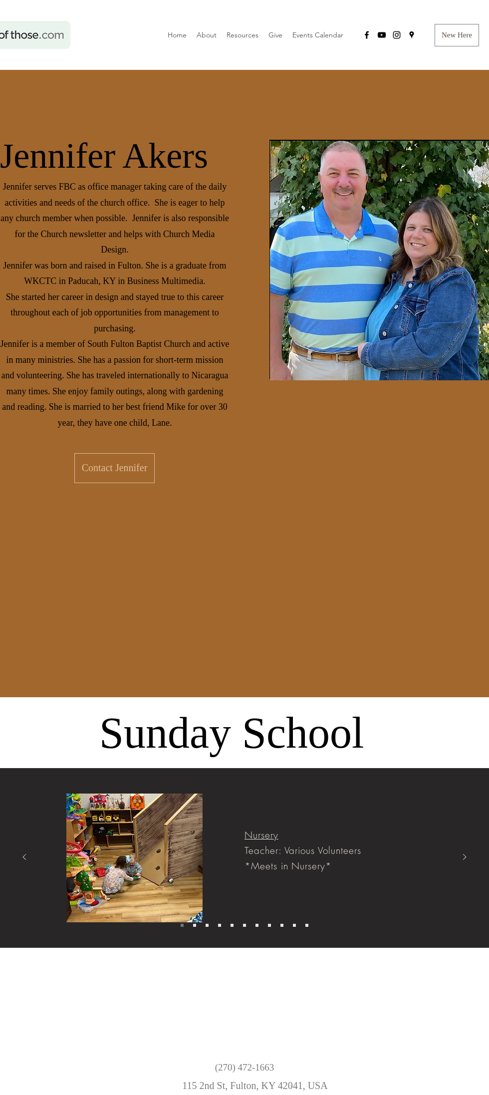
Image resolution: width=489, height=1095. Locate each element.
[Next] (465, 857)
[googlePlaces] (412, 35)
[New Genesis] (269, 925)
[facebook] (367, 35)
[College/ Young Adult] (256, 925)
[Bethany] (306, 925)
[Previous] (24, 857)
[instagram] (397, 35)
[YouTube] (382, 35)
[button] (457, 35)
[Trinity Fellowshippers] (294, 925)
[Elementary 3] (219, 925)
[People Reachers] (281, 925)
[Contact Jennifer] (114, 468)
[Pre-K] (194, 925)
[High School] (244, 925)
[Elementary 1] (207, 925)
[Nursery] (182, 925)
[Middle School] (232, 925)
